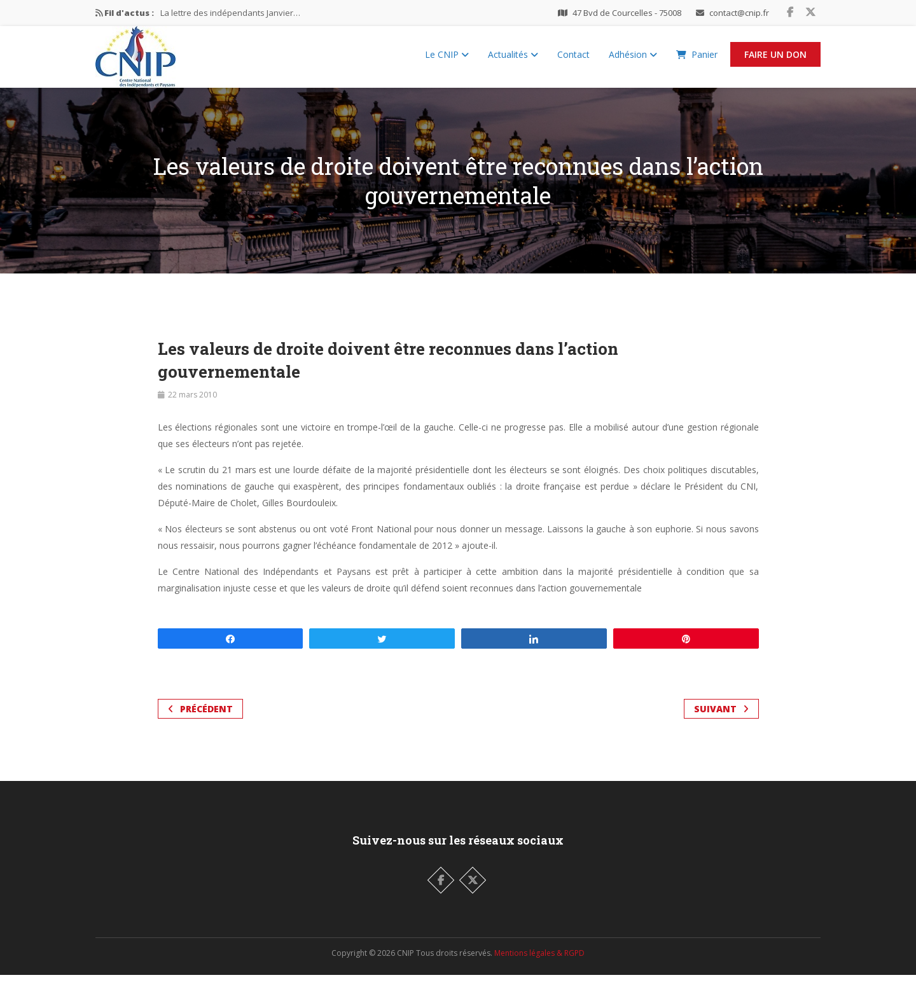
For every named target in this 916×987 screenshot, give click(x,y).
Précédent (200, 721)
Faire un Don (775, 61)
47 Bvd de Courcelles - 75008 (626, 12)
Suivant (721, 721)
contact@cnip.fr (739, 12)
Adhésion (633, 61)
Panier (697, 61)
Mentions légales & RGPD (539, 965)
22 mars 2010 (192, 406)
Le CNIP (447, 61)
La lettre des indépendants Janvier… (230, 12)
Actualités (513, 61)
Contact (573, 61)
